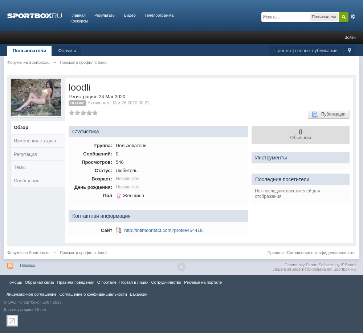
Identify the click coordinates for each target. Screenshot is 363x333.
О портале (107, 282)
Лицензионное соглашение (32, 294)
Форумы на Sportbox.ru (28, 252)
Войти (350, 37)
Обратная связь (39, 282)
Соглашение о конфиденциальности (321, 252)
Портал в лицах (133, 282)
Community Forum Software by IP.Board (320, 265)
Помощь (28, 265)
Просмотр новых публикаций (306, 50)
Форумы (67, 50)
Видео (130, 15)
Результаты (104, 15)
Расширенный (353, 17)
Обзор (21, 127)
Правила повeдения (75, 282)
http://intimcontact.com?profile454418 (163, 230)
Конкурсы (79, 21)
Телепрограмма (159, 15)
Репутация (25, 154)
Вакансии (138, 294)
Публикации (329, 114)
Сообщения (27, 180)
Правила (276, 252)
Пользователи (29, 50)
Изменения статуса (35, 140)
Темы (20, 167)
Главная (78, 15)
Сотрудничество (166, 282)
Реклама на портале (203, 282)
